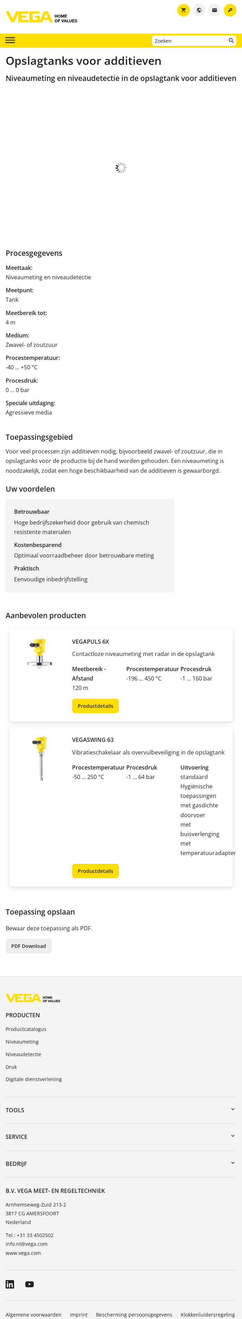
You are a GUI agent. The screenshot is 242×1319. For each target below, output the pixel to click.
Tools (15, 1072)
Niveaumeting (22, 1003)
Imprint (79, 1276)
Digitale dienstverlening (34, 1041)
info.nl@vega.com (26, 1206)
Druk (11, 1029)
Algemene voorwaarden (34, 1276)
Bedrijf (16, 1126)
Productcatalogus (26, 991)
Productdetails (95, 668)
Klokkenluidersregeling (208, 1276)
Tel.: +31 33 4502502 (29, 1197)
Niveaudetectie (23, 1016)
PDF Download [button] (28, 908)
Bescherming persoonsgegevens (134, 1276)
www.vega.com (23, 1215)
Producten (23, 977)
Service (16, 1099)
